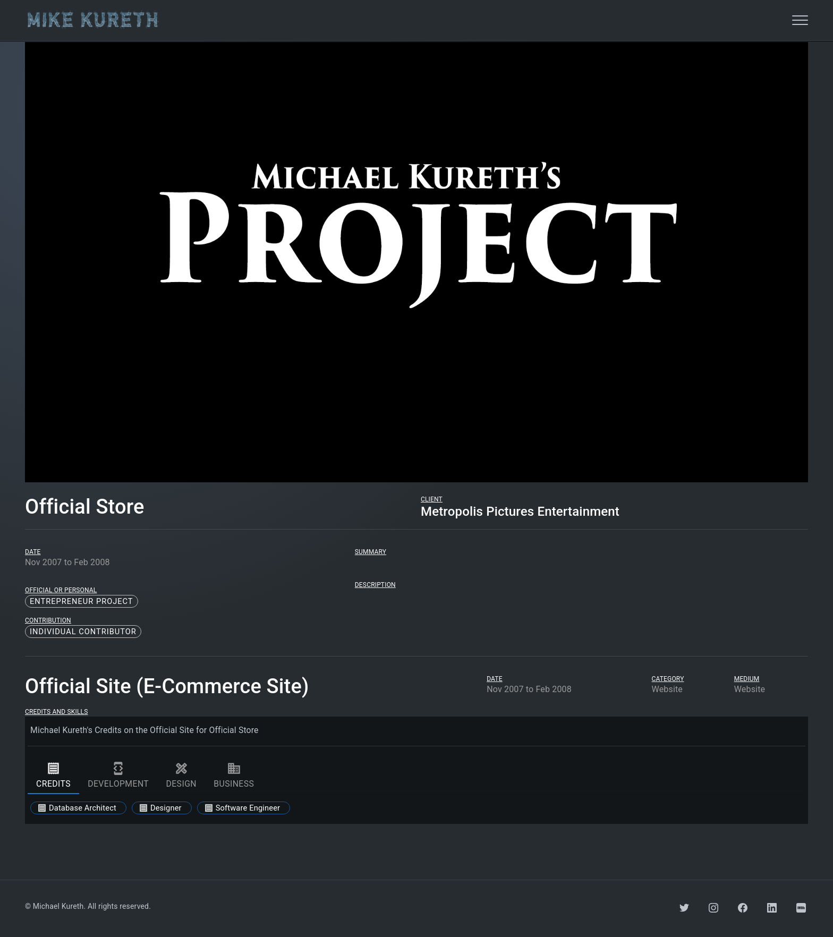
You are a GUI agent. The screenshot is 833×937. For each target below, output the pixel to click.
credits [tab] (53, 775)
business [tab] (233, 775)
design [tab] (181, 775)
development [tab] (118, 775)
